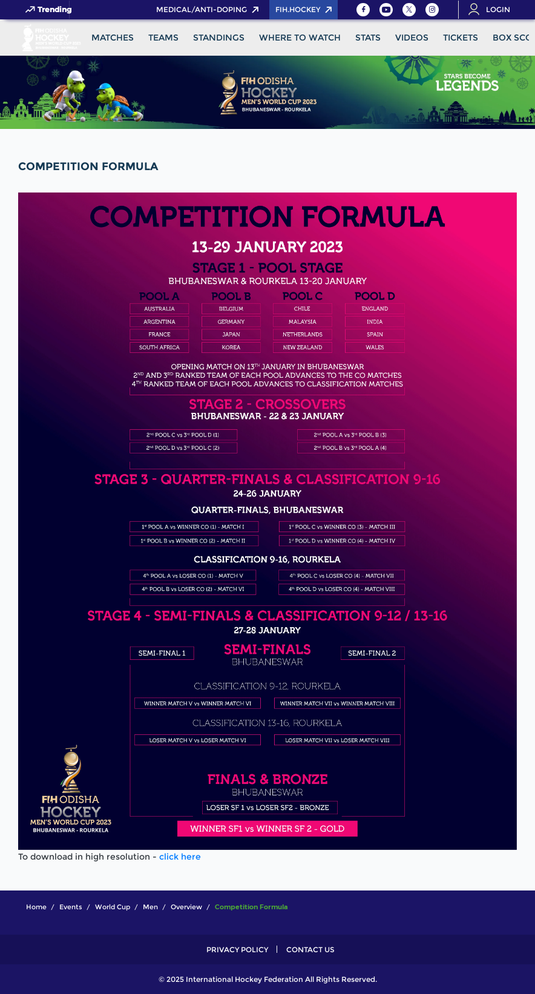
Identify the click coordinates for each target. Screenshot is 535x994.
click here (180, 856)
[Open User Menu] (493, 9)
